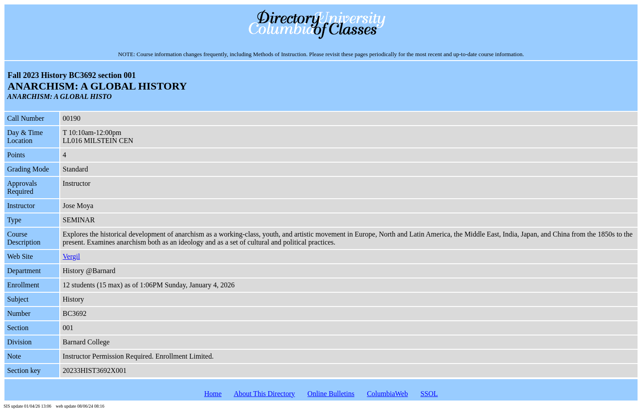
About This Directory (264, 393)
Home (213, 393)
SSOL (429, 393)
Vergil (71, 256)
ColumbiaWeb (387, 393)
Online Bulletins (331, 393)
